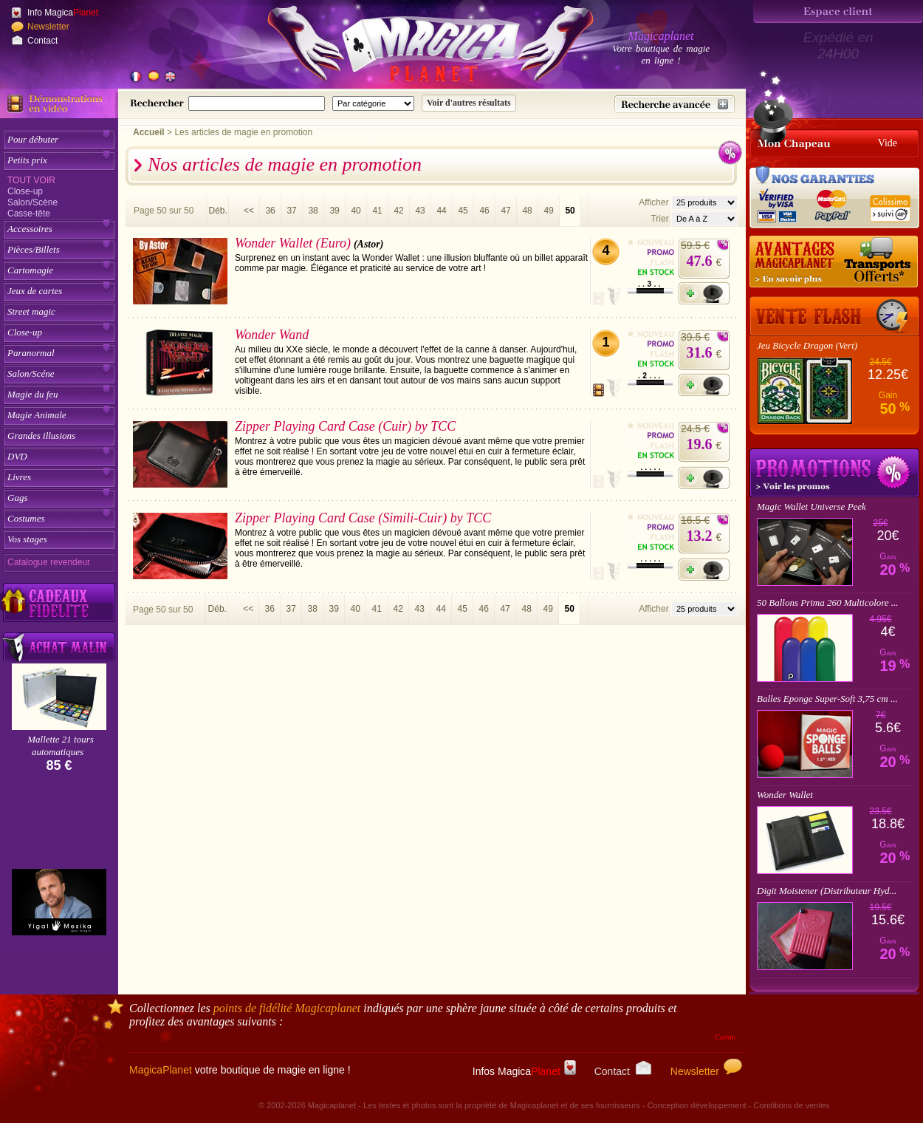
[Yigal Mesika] (59, 902)
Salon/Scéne (31, 373)
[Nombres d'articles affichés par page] (704, 202)
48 (527, 210)
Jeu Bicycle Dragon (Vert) (807, 345)
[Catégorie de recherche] (373, 103)
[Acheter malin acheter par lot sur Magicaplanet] (59, 646)
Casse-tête (28, 213)
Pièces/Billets (33, 249)
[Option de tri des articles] (704, 218)
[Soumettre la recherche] (469, 103)
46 (484, 210)
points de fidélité (287, 1008)
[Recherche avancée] (674, 104)
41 (377, 210)
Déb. (217, 210)
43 (420, 210)
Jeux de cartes (34, 290)
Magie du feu (32, 394)
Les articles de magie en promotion (243, 132)
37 (291, 210)
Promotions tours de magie (834, 472)
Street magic (31, 311)
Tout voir (31, 180)
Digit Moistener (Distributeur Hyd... (826, 890)
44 (441, 210)
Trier (659, 219)
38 (313, 210)
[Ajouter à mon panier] (704, 293)
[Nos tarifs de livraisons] (834, 262)
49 (548, 210)
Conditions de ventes (791, 1105)
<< (249, 210)
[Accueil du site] (413, 47)
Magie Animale (36, 414)
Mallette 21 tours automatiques (60, 745)
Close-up (25, 191)
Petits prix (27, 159)
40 (355, 210)
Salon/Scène (32, 202)
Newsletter (48, 26)
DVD (17, 456)
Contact (42, 40)
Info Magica (62, 12)
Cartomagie (30, 270)
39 (334, 210)
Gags (17, 497)
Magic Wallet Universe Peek (811, 506)
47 (505, 210)
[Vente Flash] (834, 316)
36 (270, 210)
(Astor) (368, 244)
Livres (19, 476)
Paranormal (31, 352)
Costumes (26, 518)
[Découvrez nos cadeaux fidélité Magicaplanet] (59, 603)
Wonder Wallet (785, 794)
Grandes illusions (41, 435)
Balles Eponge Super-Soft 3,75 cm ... (827, 698)
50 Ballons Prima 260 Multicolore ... (828, 602)
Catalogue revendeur (48, 562)
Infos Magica (524, 1071)
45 (462, 210)
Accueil (149, 132)
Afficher (655, 202)
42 (398, 210)
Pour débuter (32, 139)
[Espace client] (838, 11)
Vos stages (27, 539)
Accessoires (29, 228)
